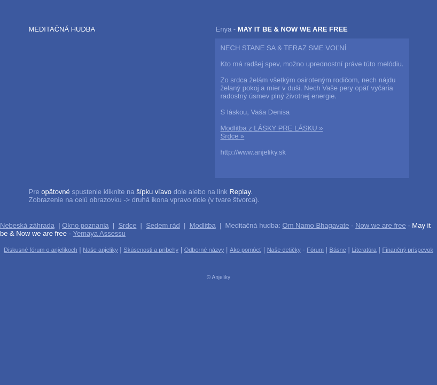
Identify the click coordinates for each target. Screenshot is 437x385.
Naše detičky (284, 250)
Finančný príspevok (408, 250)
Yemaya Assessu (99, 233)
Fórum (315, 250)
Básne (338, 250)
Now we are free (380, 225)
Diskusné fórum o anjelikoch (40, 250)
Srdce (127, 225)
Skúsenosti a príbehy (150, 250)
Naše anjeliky (100, 250)
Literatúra (364, 250)
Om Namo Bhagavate (316, 225)
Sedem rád (163, 225)
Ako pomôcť (245, 250)
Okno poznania (85, 225)
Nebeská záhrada (27, 225)
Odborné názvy (204, 250)
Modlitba (203, 225)
